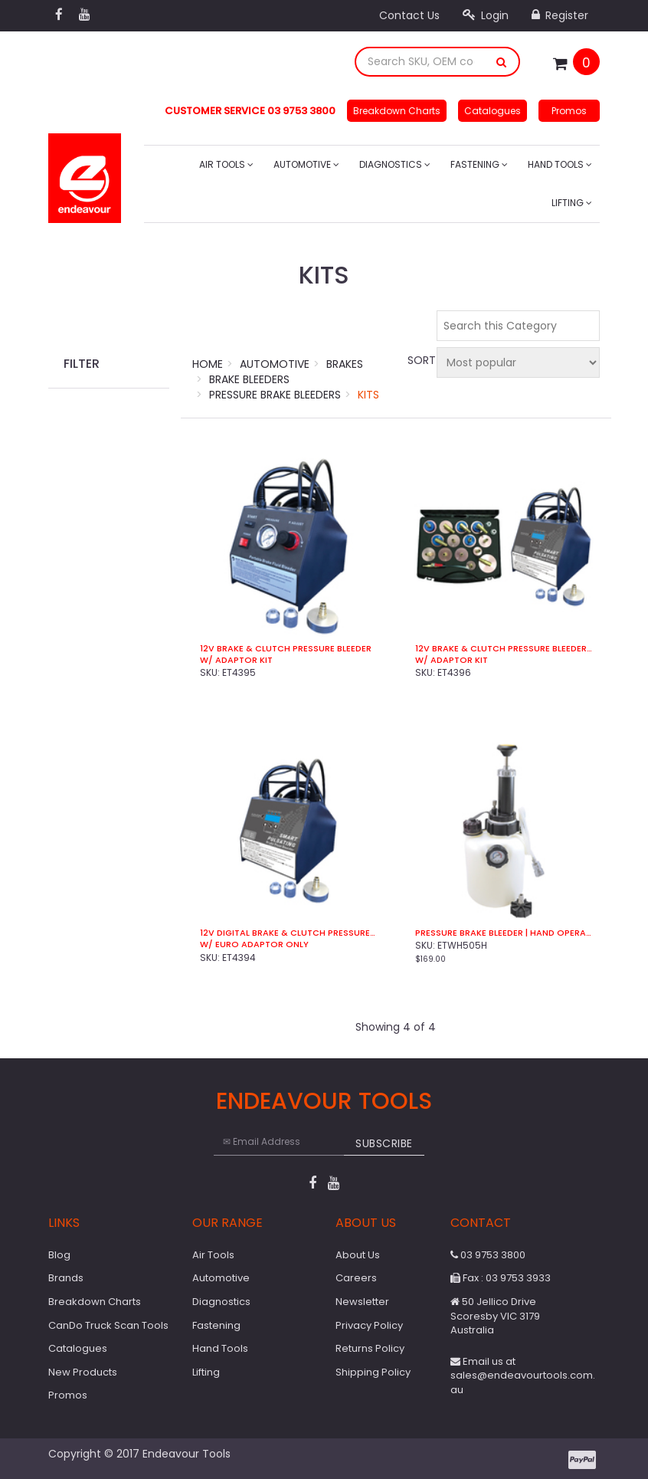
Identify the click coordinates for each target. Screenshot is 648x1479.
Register (560, 15)
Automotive (306, 164)
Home (207, 364)
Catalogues (492, 110)
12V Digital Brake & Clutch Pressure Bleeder (288, 933)
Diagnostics (394, 164)
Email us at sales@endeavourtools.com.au (522, 1375)
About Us (357, 1255)
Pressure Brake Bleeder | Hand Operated (503, 933)
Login (486, 15)
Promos (569, 110)
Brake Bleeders (249, 379)
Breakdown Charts (396, 110)
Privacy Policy (369, 1325)
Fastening (479, 164)
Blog (59, 1255)
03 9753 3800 (487, 1255)
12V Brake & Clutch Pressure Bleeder (285, 648)
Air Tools (226, 164)
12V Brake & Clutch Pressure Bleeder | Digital (503, 648)
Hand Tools (560, 164)
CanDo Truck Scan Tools (108, 1325)
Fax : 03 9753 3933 (500, 1278)
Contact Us (409, 15)
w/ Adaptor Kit (236, 660)
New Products (82, 1372)
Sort (419, 360)
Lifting (571, 202)
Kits (368, 394)
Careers (356, 1278)
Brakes (344, 364)
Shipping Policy (373, 1372)
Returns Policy (369, 1348)
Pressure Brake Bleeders (275, 394)
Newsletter (362, 1301)
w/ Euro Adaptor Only (254, 944)
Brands (65, 1278)
